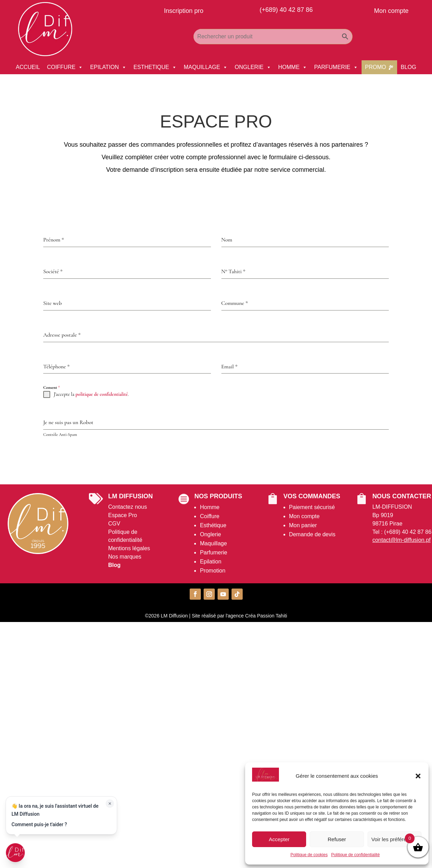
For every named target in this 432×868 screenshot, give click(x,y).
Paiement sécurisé (312, 507)
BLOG (408, 67)
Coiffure (209, 516)
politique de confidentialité (102, 394)
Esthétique (213, 525)
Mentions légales (129, 548)
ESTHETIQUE (155, 67)
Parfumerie (213, 552)
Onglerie (210, 534)
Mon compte (304, 516)
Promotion (212, 571)
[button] (418, 776)
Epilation (210, 561)
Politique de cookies (309, 854)
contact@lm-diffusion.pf (401, 540)
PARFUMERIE (336, 67)
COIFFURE (65, 67)
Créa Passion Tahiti (266, 616)
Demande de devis (312, 534)
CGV (114, 524)
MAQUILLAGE (206, 67)
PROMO (375, 67)
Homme (209, 507)
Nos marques (124, 557)
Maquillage (213, 543)
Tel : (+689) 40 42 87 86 (401, 532)
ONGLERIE (253, 67)
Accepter (279, 839)
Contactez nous (127, 507)
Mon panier (303, 525)
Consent (51, 387)
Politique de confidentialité (355, 854)
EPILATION (108, 67)
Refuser (337, 839)
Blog (114, 565)
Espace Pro (122, 515)
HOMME (292, 67)
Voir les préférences (394, 839)
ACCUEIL (28, 67)
